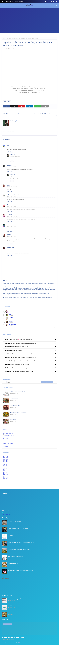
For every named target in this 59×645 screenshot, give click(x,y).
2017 (5, 468)
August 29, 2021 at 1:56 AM (11, 146)
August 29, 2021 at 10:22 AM (16, 156)
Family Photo (13, 419)
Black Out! (10, 535)
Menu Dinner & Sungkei (14, 521)
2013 (5, 473)
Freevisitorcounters (6, 514)
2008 (5, 480)
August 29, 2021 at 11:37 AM (12, 186)
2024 (5, 459)
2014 (5, 472)
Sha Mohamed (12, 324)
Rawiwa (11, 321)
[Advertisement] (29, 19)
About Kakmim (9, 1)
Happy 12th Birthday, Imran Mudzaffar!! (18, 528)
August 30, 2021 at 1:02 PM (11, 226)
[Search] (23, 382)
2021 (5, 463)
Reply (8, 151)
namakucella (10, 247)
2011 (5, 476)
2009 (5, 478)
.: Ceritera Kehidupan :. (8, 433)
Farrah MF (9, 215)
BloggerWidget (53, 327)
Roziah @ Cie (12, 318)
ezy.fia (8, 185)
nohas (8, 145)
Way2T (8, 642)
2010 (5, 477)
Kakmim (5, 48)
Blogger (35, 642)
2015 (5, 471)
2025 (5, 457)
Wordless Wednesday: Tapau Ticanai (13, 637)
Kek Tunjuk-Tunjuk (14, 398)
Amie (8, 225)
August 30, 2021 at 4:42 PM (11, 236)
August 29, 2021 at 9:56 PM (11, 206)
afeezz (8, 205)
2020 (5, 464)
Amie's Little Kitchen (8, 443)
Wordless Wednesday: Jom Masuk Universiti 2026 (20, 570)
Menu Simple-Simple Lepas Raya (18, 412)
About (48, 642)
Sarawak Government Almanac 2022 (17, 613)
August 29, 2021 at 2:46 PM (11, 196)
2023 (5, 460)
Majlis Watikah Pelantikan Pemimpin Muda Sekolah (21, 542)
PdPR (9, 101)
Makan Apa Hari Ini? (13, 563)
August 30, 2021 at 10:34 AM (12, 216)
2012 (5, 474)
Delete (11, 151)
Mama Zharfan (12, 311)
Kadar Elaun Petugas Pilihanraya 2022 (18, 599)
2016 (5, 469)
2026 (5, 456)
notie (10, 314)
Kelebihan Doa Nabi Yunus (15, 606)
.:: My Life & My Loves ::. (9, 435)
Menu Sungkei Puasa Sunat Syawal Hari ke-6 (19, 549)
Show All (6, 446)
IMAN (7, 38)
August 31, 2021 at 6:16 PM (11, 249)
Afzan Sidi (5, 438)
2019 (5, 465)
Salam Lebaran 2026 (15, 405)
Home (3, 1)
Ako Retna (9, 165)
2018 (5, 467)
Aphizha (9, 234)
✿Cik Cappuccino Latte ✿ (14, 195)
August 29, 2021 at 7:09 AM (11, 166)
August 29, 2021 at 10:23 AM (16, 176)
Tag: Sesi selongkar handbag (17, 391)
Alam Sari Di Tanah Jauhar (9, 441)
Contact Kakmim (19, 1)
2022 (5, 461)
